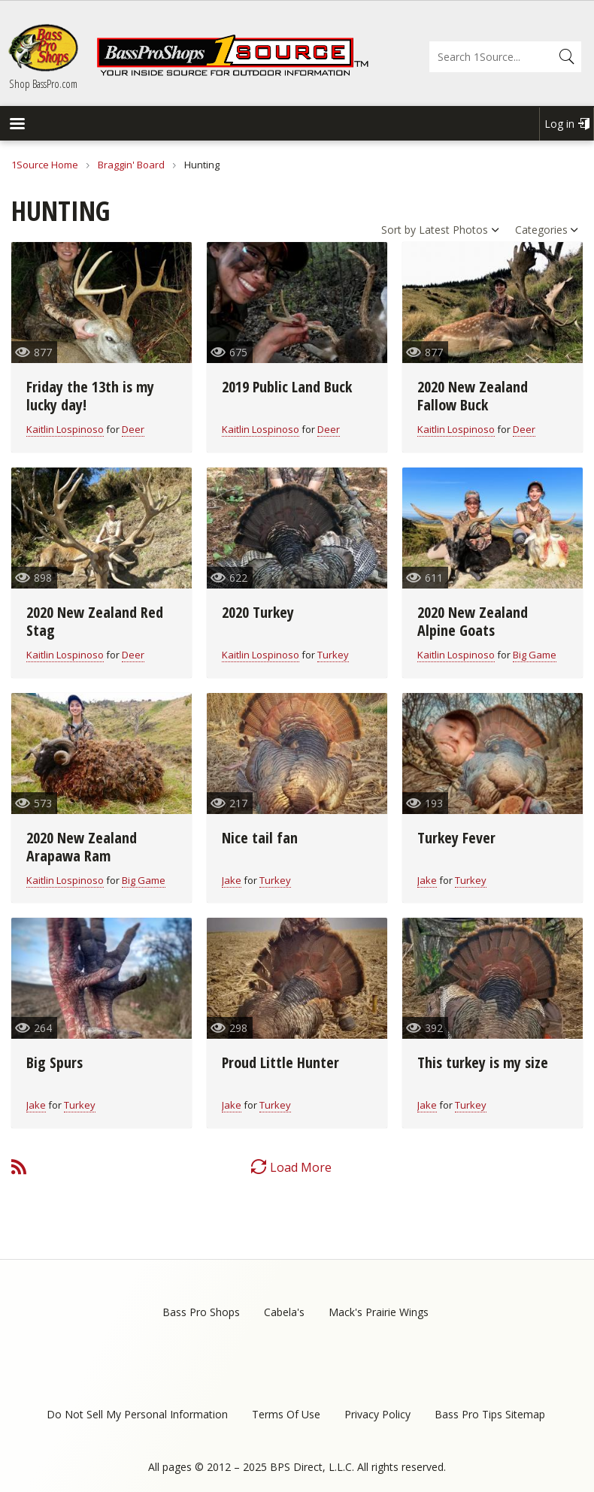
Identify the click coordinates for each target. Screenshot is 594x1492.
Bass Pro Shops (201, 1312)
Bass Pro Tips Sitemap (490, 1414)
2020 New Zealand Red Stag (94, 621)
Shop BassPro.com (43, 83)
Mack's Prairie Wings (379, 1312)
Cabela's (284, 1312)
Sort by (398, 229)
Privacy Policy (377, 1414)
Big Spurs (54, 1062)
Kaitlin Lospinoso (65, 429)
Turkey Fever (456, 838)
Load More (301, 1167)
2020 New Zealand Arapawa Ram (81, 847)
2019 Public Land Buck (287, 387)
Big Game (534, 654)
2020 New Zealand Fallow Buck (472, 396)
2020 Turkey (258, 612)
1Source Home (44, 164)
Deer (133, 429)
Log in (559, 124)
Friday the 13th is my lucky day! (90, 396)
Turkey (333, 654)
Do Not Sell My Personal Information (137, 1414)
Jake (231, 880)
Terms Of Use (286, 1414)
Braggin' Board (131, 164)
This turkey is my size (482, 1062)
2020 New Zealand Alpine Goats (472, 621)
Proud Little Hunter (280, 1062)
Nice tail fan (260, 838)
